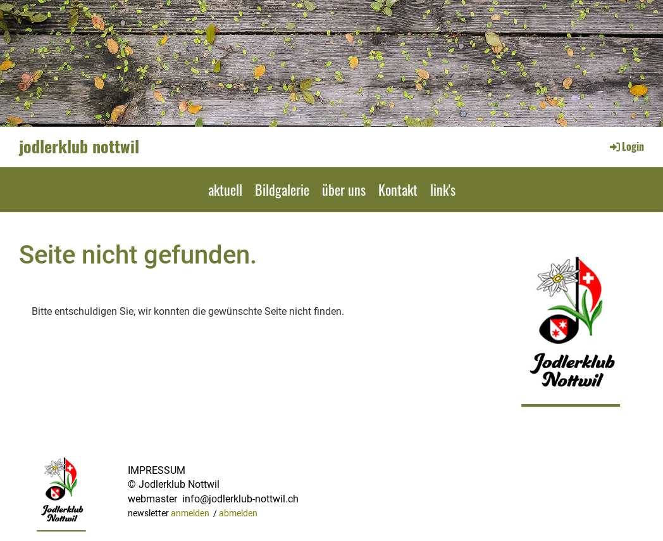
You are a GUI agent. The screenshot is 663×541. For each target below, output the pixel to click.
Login (626, 146)
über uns (344, 189)
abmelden (238, 513)
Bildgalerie (282, 189)
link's (442, 189)
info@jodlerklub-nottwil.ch (240, 499)
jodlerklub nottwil (79, 146)
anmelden (190, 513)
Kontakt (398, 189)
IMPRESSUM (156, 470)
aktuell (225, 189)
